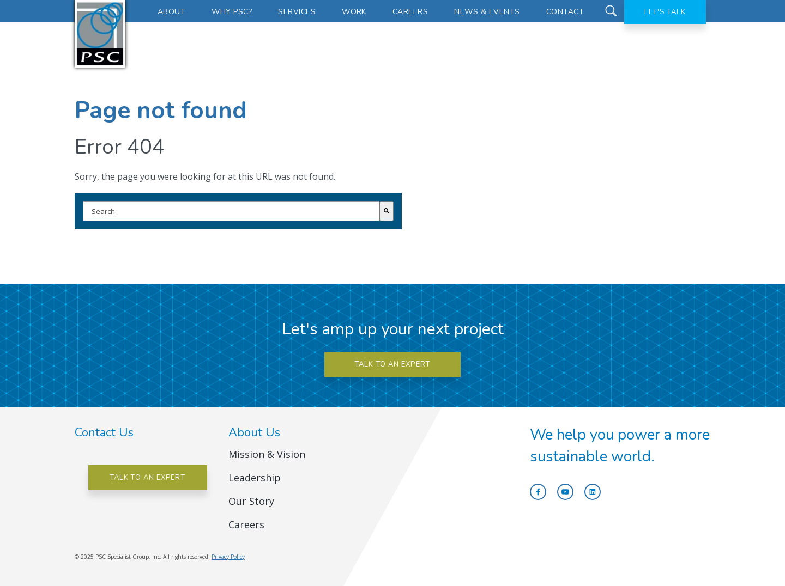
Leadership (254, 477)
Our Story (251, 501)
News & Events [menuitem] (487, 12)
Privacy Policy (228, 556)
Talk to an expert (392, 364)
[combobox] (231, 211)
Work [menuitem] (354, 12)
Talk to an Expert (147, 478)
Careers (246, 524)
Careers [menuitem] (410, 12)
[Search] (386, 211)
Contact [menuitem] (565, 12)
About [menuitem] (171, 12)
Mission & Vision (266, 454)
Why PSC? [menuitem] (232, 12)
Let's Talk (665, 12)
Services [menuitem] (297, 12)
